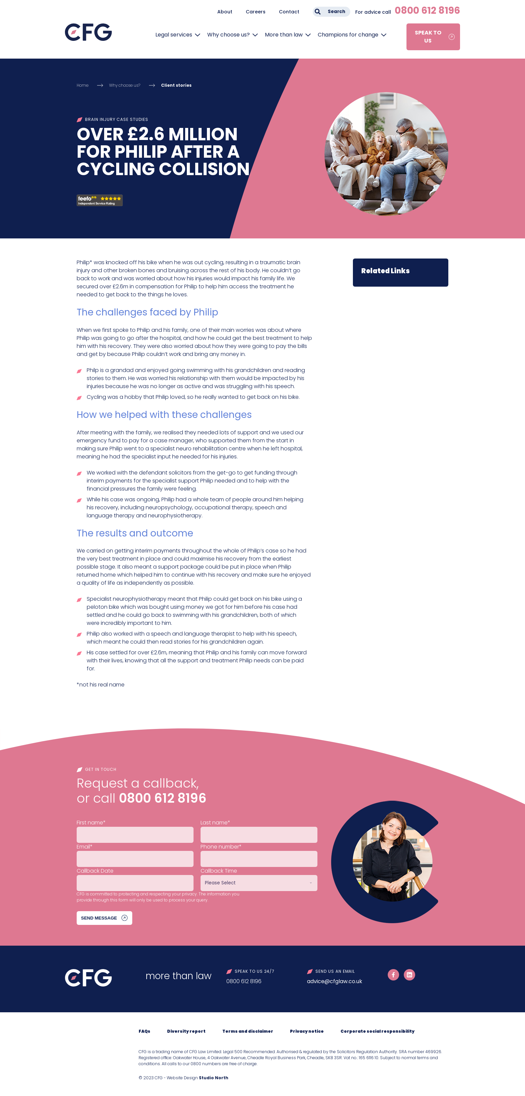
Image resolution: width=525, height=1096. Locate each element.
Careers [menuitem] (256, 11)
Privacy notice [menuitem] (307, 1031)
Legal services (173, 35)
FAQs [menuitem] (144, 1031)
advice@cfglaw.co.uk (334, 981)
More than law (284, 35)
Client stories (176, 85)
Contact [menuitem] (289, 11)
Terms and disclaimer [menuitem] (247, 1031)
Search (336, 11)
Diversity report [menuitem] (186, 1031)
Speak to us (428, 37)
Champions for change (348, 35)
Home (82, 85)
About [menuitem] (224, 11)
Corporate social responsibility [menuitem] (378, 1031)
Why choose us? (228, 35)
